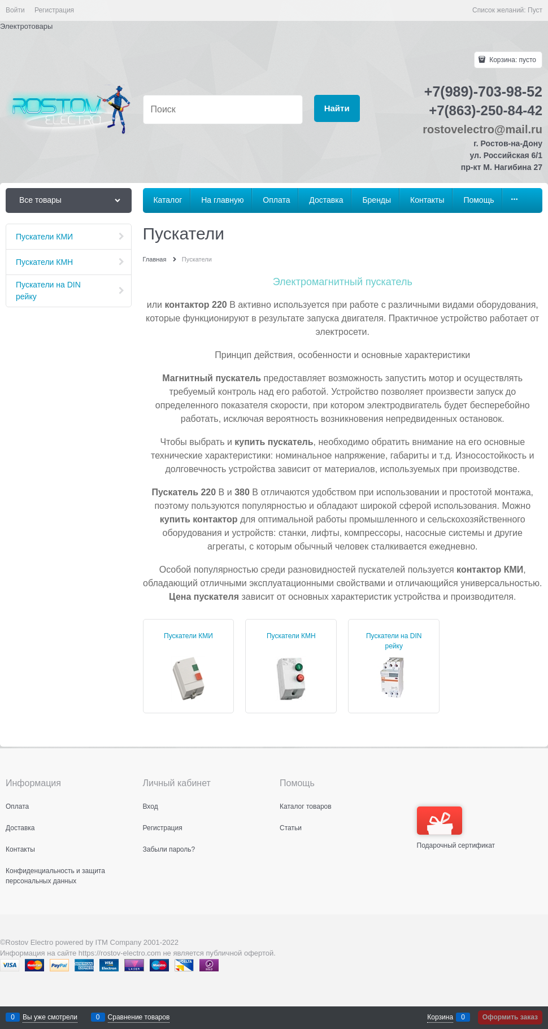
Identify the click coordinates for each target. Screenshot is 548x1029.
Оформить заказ (510, 1017)
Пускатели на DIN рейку (393, 641)
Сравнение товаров (139, 1017)
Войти (15, 10)
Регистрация (54, 10)
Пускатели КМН (291, 636)
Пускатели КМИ (188, 636)
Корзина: (512, 60)
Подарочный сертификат (456, 827)
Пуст (535, 10)
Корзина (440, 1017)
